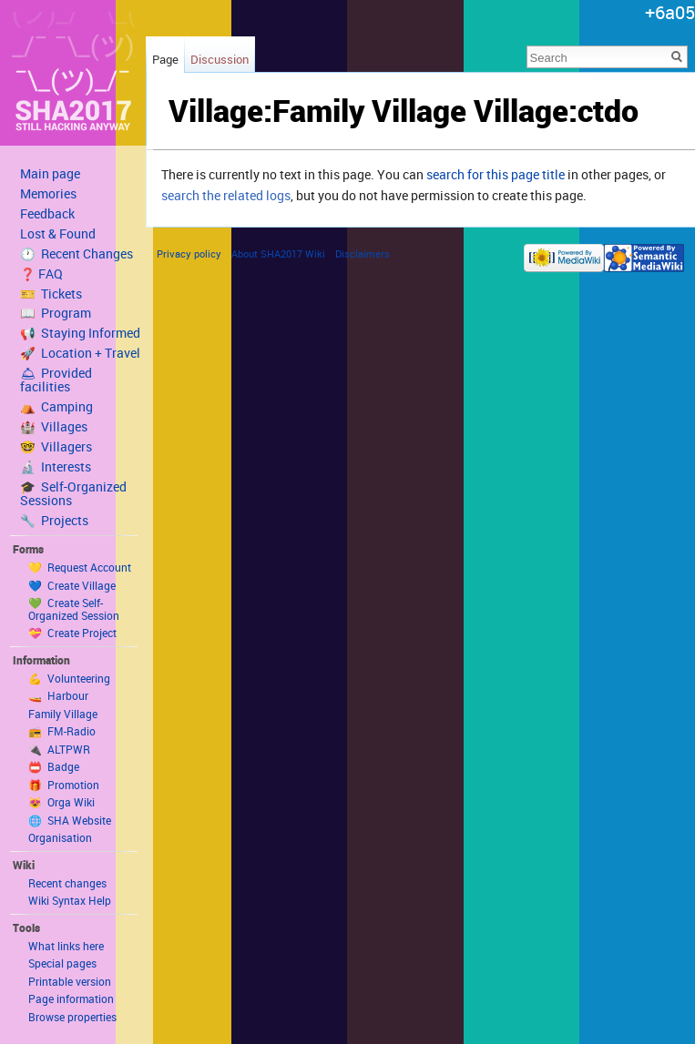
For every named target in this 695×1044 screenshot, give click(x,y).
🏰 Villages (53, 427)
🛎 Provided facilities (56, 380)
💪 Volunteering (69, 678)
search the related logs (226, 195)
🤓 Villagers (56, 447)
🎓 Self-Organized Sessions (73, 494)
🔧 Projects (54, 520)
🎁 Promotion (63, 784)
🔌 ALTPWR (59, 749)
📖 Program (55, 313)
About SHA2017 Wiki (278, 253)
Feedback (47, 214)
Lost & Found (58, 234)
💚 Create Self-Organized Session (73, 609)
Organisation (60, 837)
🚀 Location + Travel (80, 353)
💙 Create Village (72, 585)
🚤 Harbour (58, 695)
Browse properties (72, 1016)
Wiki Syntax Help (69, 900)
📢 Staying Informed (80, 333)
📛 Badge (53, 766)
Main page (50, 174)
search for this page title (495, 174)
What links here (66, 945)
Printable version (69, 981)
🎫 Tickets (51, 294)
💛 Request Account (79, 567)
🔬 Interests (55, 467)
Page (165, 59)
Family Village (62, 713)
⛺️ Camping (56, 407)
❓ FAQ (41, 274)
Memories (48, 194)
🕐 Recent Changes (76, 254)
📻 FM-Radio (62, 731)
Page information (71, 998)
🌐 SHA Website (69, 820)
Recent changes (67, 883)
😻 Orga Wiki (61, 802)
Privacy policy (189, 253)
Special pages (62, 963)
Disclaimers (362, 253)
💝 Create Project (72, 632)
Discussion (219, 59)
